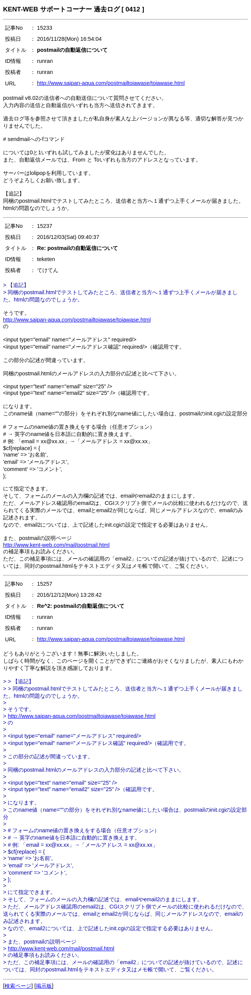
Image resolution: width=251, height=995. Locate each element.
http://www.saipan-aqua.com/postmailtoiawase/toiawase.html (111, 83)
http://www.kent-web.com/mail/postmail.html (56, 545)
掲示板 (44, 986)
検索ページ (18, 986)
